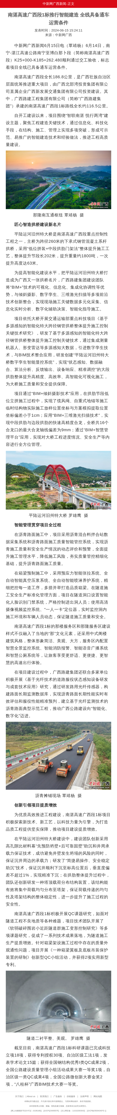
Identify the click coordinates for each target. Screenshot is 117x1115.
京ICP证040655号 (51, 1111)
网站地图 (98, 1096)
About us (31, 1096)
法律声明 (84, 1096)
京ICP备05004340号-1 (96, 1111)
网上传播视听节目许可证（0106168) (26, 1111)
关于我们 (19, 1096)
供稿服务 (71, 1096)
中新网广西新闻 (54, 4)
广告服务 (57, 1096)
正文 (71, 4)
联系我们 (44, 1096)
